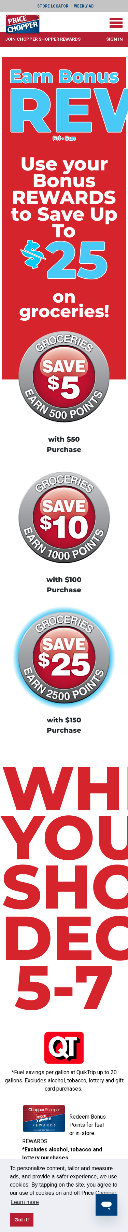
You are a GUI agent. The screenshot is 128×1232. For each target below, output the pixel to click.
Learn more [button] (25, 1202)
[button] (43, 39)
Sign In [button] (114, 39)
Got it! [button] (21, 1219)
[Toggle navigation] (116, 22)
